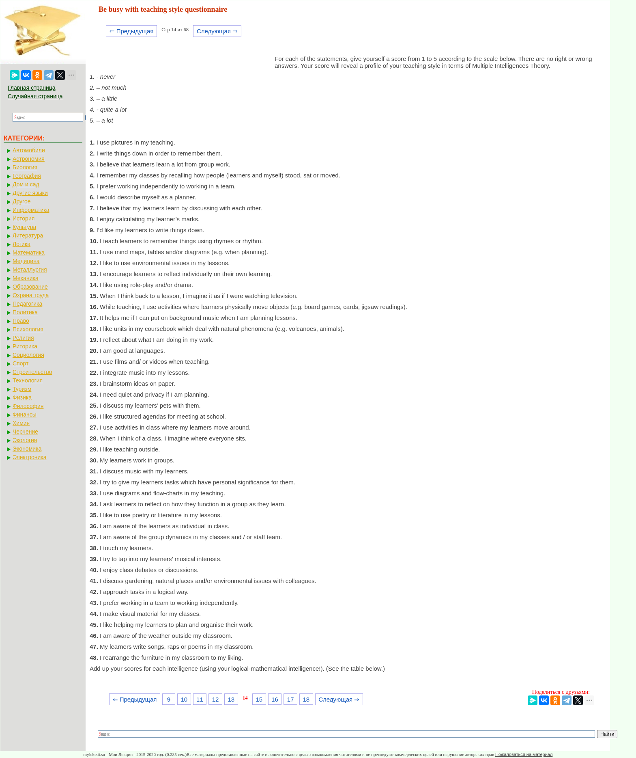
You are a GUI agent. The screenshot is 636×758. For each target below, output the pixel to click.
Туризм (22, 389)
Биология (25, 167)
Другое (21, 201)
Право (21, 320)
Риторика (25, 346)
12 (215, 699)
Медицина (26, 261)
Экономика (27, 448)
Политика (25, 312)
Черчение (25, 431)
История (23, 218)
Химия (21, 423)
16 (274, 699)
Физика (22, 397)
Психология (28, 329)
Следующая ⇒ (217, 31)
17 (290, 699)
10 (183, 699)
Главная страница (32, 87)
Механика (26, 278)
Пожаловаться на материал (523, 754)
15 (259, 699)
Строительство (32, 372)
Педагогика (27, 303)
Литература (28, 235)
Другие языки (30, 193)
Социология (28, 355)
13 (231, 699)
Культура (24, 227)
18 (306, 699)
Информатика (31, 210)
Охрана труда (31, 295)
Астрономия (29, 158)
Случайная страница (35, 96)
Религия (23, 338)
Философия (28, 406)
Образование (30, 286)
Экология (25, 440)
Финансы (25, 414)
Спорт (20, 363)
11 (199, 699)
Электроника (30, 457)
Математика (29, 252)
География (27, 176)
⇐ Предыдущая (132, 31)
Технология (28, 380)
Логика (21, 244)
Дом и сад (26, 184)
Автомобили (29, 150)
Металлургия (30, 269)
